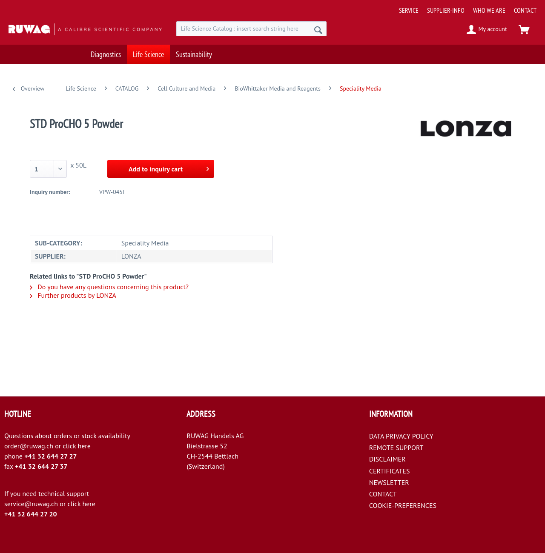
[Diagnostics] (106, 54)
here (83, 446)
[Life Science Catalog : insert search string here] (251, 28)
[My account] (487, 29)
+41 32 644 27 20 (30, 514)
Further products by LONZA (73, 295)
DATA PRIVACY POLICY (401, 436)
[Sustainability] (194, 54)
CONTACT (525, 10)
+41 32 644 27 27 (50, 456)
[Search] (318, 29)
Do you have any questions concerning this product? (109, 286)
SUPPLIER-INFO (446, 10)
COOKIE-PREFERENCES (402, 505)
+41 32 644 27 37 (41, 466)
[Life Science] (148, 54)
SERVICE (409, 10)
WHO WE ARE (489, 10)
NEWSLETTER (389, 482)
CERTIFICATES (389, 471)
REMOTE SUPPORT (396, 447)
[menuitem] (464, 7)
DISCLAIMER (387, 459)
